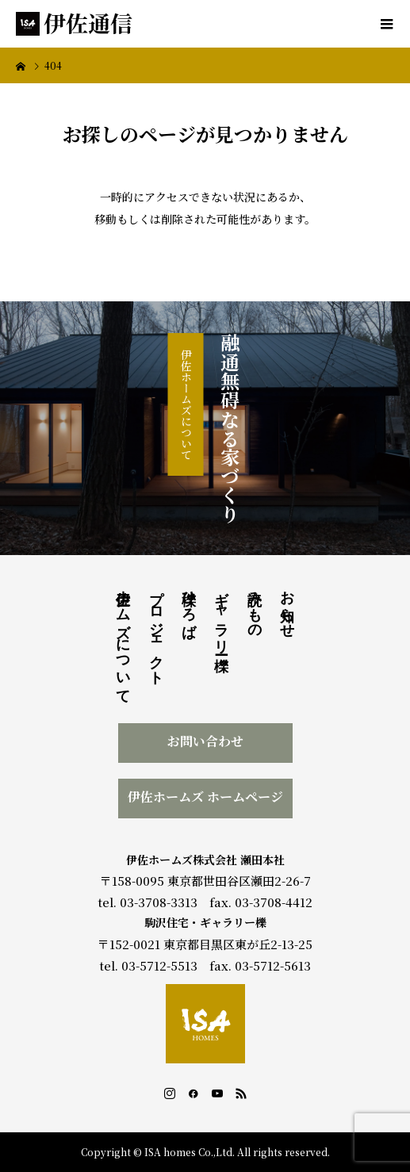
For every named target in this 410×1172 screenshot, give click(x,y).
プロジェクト (156, 629)
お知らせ (287, 605)
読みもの (254, 606)
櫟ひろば (189, 605)
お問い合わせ (205, 741)
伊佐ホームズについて (186, 404)
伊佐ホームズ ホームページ (205, 796)
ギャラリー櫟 (221, 614)
